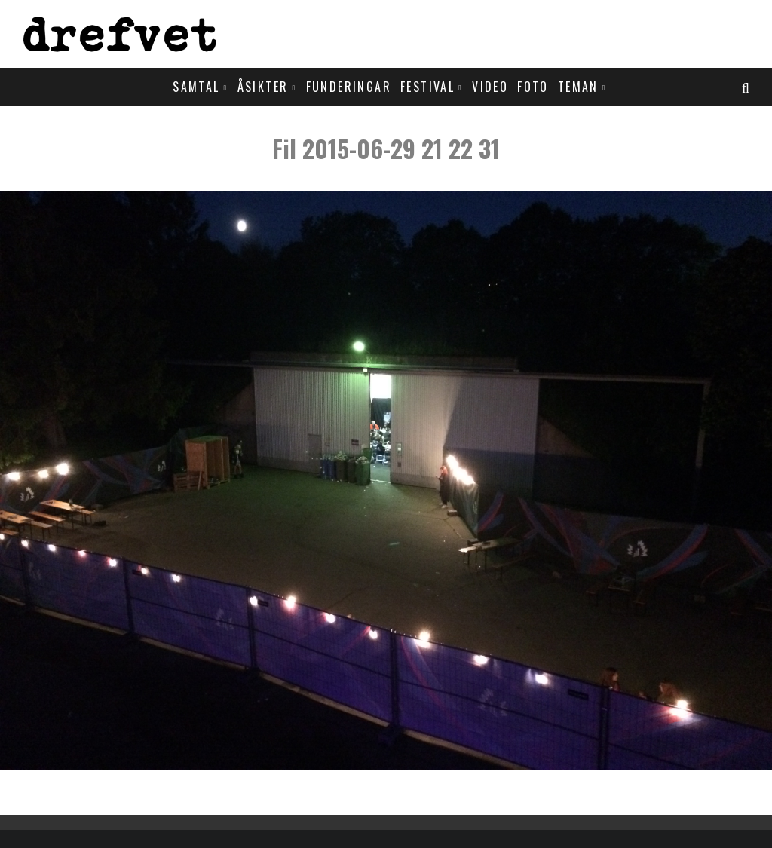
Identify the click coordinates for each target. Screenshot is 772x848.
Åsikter (263, 87)
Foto (533, 87)
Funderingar (348, 87)
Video (490, 87)
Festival (427, 87)
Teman (578, 87)
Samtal (196, 87)
